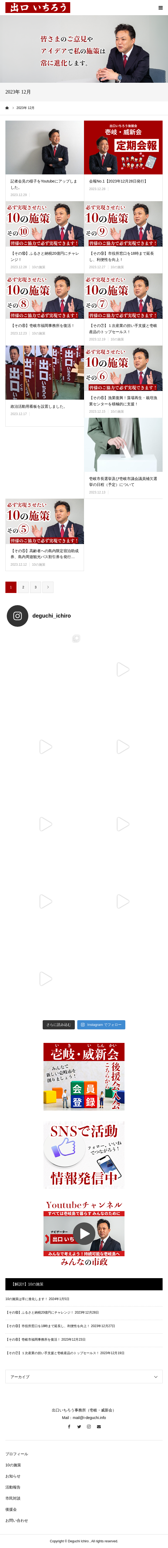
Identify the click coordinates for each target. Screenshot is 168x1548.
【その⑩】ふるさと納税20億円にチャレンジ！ (45, 256)
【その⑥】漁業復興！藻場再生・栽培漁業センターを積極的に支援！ (123, 401)
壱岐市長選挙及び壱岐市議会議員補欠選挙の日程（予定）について (123, 481)
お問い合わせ (16, 1520)
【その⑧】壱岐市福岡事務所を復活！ (43, 325)
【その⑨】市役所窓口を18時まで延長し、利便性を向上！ (121, 256)
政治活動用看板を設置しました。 (39, 406)
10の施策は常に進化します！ (26, 1299)
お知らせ (13, 1476)
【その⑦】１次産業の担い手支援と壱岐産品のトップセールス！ (123, 328)
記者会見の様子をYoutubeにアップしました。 (44, 184)
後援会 (11, 1509)
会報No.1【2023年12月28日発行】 (118, 181)
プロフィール (16, 1454)
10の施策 (38, 267)
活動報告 (13, 1487)
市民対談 (13, 1498)
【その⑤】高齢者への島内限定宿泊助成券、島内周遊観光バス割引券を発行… (45, 554)
